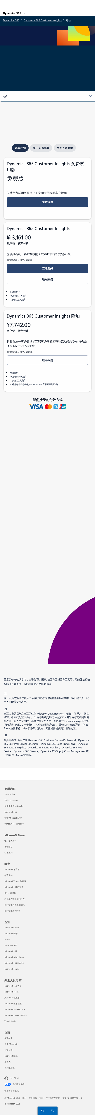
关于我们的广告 (53, 1098)
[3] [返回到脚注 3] (5, 734)
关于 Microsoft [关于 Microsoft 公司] (11, 1044)
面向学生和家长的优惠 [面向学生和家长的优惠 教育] (14, 904)
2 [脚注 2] (24, 299)
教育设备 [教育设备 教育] (8, 875)
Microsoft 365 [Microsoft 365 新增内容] (10, 812)
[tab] (20, 148)
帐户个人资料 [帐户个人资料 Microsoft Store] (10, 840)
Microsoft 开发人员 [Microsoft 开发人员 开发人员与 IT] (13, 985)
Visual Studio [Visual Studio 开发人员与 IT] (10, 1021)
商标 (41, 1098)
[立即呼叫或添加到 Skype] (52, 1110)
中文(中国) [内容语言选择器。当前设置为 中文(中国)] (14, 1078)
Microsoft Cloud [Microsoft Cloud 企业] (11, 927)
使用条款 (33, 1098)
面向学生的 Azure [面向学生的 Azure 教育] (12, 910)
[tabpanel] (47, 274)
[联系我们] (41, 1110)
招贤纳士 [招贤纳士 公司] (8, 1038)
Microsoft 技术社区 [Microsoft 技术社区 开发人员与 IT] (13, 1003)
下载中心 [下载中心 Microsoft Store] (8, 846)
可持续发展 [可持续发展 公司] (9, 1067)
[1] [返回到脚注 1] (5, 692)
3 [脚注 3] (57, 383)
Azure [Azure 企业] (7, 939)
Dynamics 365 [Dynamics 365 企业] (10, 945)
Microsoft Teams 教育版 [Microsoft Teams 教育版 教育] (15, 881)
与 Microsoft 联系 (12, 1098)
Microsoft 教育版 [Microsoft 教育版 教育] (12, 869)
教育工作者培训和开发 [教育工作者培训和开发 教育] (14, 898)
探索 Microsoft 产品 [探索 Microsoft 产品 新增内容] (13, 817)
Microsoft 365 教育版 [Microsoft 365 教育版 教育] (13, 887)
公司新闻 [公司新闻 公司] (8, 1050)
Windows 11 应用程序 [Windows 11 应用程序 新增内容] (14, 823)
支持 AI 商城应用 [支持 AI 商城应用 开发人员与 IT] (12, 997)
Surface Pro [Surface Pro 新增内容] (9, 794)
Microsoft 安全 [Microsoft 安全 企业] (11, 933)
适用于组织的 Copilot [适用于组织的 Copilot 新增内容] (14, 806)
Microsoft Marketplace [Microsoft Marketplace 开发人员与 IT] (14, 1009)
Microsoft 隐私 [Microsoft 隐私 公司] (11, 1055)
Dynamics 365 (12, 13)
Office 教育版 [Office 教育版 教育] (10, 893)
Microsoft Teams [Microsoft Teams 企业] (11, 968)
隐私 (25, 1098)
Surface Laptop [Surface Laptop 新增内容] (11, 800)
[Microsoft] (47, 3)
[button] (47, 96)
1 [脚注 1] (25, 295)
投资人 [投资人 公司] (7, 1061)
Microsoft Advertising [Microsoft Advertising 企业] (14, 957)
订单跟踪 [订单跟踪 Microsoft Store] (8, 852)
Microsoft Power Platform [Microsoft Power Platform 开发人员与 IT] (15, 1015)
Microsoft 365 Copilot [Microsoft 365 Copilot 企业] (14, 963)
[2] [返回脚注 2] (5, 708)
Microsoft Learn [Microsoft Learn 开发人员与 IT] (11, 991)
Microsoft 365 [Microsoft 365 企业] (10, 951)
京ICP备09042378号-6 (72, 1098)
